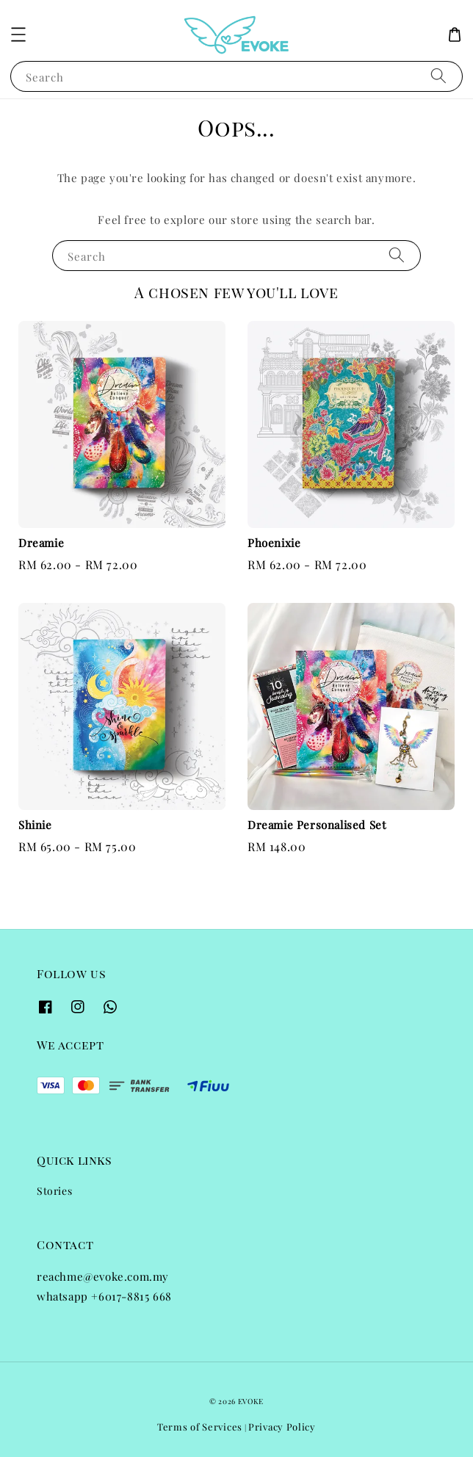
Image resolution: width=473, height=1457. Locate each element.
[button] (18, 34)
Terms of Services (199, 1426)
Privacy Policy (282, 1426)
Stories (54, 1191)
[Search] (438, 76)
